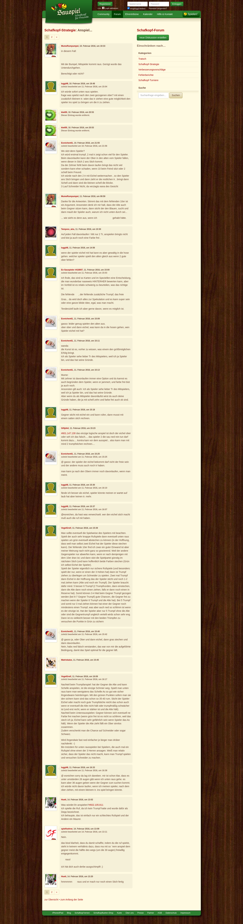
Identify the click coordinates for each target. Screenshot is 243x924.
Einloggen (177, 4)
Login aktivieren (110, 8)
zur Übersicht (51, 899)
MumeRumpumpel (69, 46)
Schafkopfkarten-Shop (103, 913)
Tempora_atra (67, 229)
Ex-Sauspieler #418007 (72, 270)
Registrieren (105, 4)
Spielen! (192, 14)
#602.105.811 (96, 805)
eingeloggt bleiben (136, 9)
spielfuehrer (66, 829)
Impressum (185, 913)
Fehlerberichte (146, 75)
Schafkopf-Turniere (148, 80)
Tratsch (142, 58)
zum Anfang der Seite (71, 899)
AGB (160, 913)
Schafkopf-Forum (150, 30)
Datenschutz (171, 913)
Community (104, 14)
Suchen (176, 95)
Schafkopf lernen (82, 913)
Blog (69, 913)
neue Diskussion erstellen (152, 37)
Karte (119, 913)
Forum (117, 14)
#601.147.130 (68, 433)
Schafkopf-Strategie (60, 30)
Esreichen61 (67, 143)
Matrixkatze (66, 660)
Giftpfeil (65, 428)
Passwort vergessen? (158, 8)
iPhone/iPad (57, 913)
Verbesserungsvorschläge (152, 69)
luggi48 (64, 83)
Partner (150, 913)
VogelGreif (66, 528)
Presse (140, 913)
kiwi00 (64, 112)
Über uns (130, 913)
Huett (63, 799)
